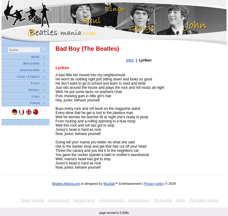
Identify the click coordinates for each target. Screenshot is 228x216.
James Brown (139, 200)
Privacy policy (154, 183)
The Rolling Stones (204, 200)
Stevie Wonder (33, 200)
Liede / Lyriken (28, 76)
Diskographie (30, 70)
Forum (35, 103)
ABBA (180, 200)
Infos (130, 60)
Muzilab (109, 183)
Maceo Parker (84, 200)
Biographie (31, 63)
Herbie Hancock (111, 200)
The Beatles (162, 200)
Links (36, 96)
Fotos (35, 83)
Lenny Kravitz (59, 200)
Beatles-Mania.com (66, 183)
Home (35, 56)
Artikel (34, 90)
